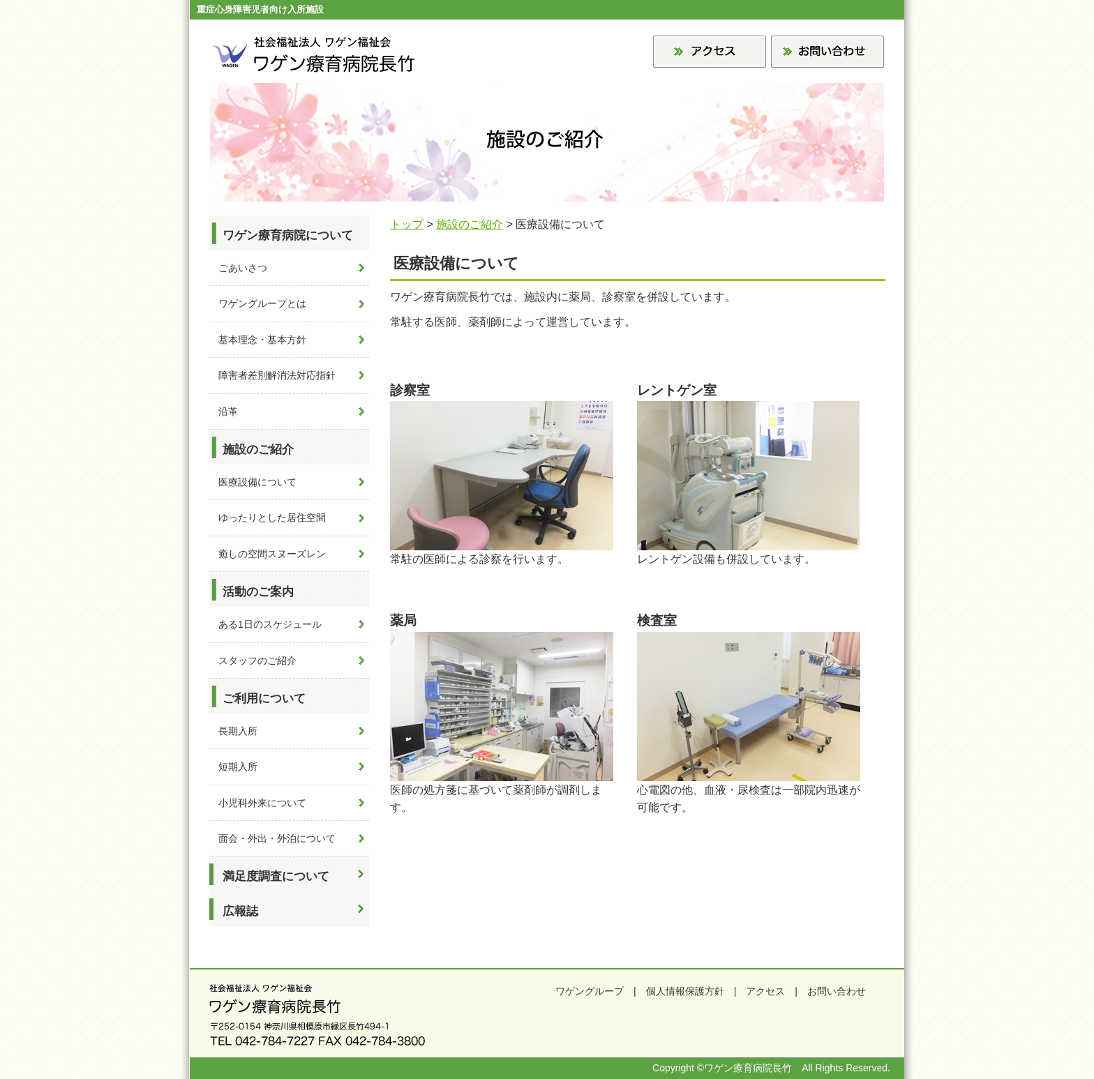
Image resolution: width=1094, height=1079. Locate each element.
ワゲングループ (589, 991)
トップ (407, 224)
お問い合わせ (836, 991)
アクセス (765, 991)
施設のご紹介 (469, 224)
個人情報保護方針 (685, 991)
